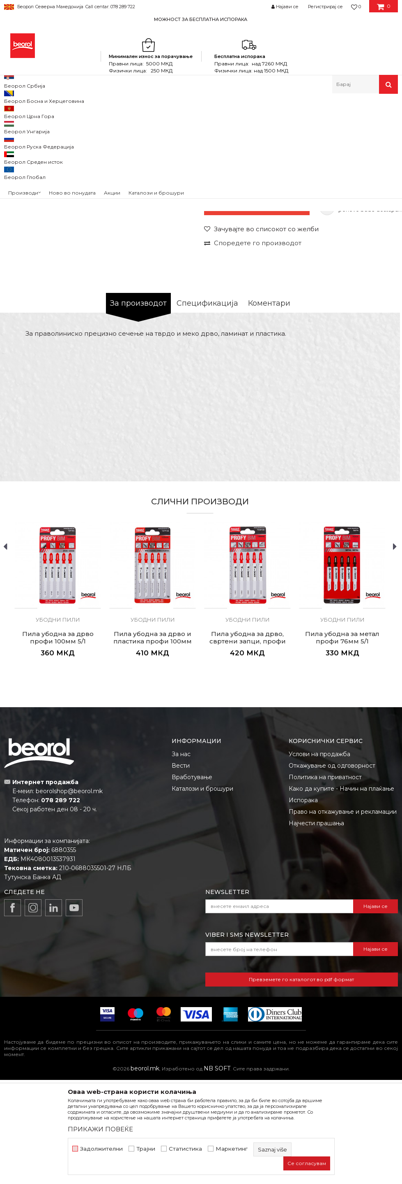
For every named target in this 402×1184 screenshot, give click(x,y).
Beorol (11, 111)
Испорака (303, 906)
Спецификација (207, 409)
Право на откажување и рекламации (343, 918)
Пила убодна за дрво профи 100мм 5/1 (58, 743)
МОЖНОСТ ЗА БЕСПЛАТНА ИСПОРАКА (200, 19)
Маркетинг (232, 1149)
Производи (40, 111)
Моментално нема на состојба (256, 314)
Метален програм (84, 111)
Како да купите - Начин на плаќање (341, 894)
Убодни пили (167, 111)
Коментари (269, 409)
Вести (181, 871)
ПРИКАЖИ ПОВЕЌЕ (100, 1129)
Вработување (192, 883)
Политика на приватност (325, 883)
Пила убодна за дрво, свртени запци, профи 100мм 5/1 (247, 747)
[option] (201, 19)
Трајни (145, 1149)
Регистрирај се (325, 6)
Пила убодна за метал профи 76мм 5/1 (342, 743)
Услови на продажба (319, 860)
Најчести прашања (316, 929)
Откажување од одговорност (332, 871)
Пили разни (129, 111)
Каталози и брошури (202, 894)
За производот (138, 409)
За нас (181, 860)
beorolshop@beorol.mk (69, 897)
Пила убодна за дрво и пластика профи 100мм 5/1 (152, 747)
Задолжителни (101, 1149)
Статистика (185, 1149)
